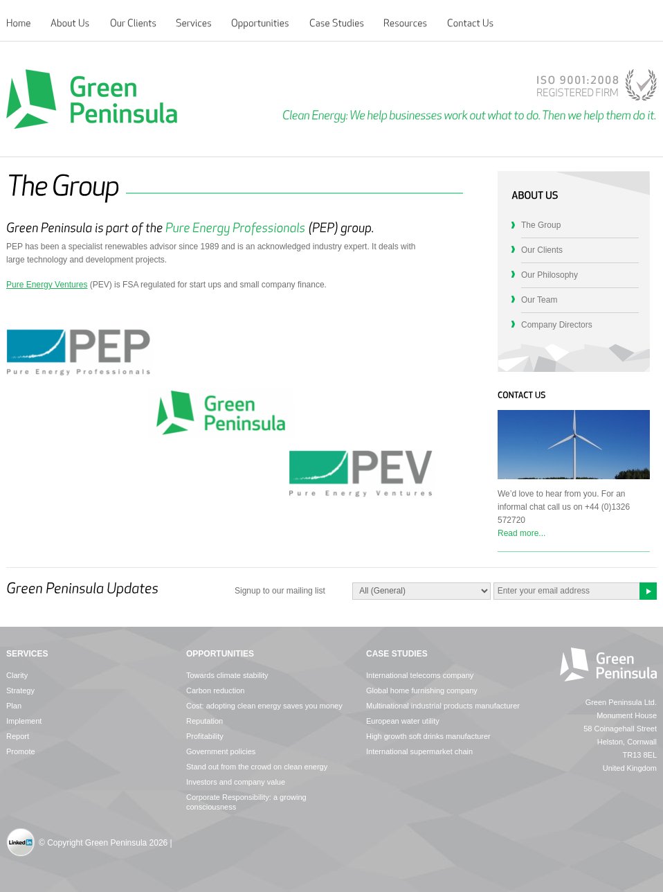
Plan (13, 706)
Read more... (521, 533)
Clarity (17, 675)
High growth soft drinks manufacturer (428, 736)
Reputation (204, 721)
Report (17, 736)
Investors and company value (235, 782)
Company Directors (556, 325)
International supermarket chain (419, 751)
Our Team (539, 300)
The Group (541, 225)
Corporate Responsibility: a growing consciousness (246, 802)
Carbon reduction (215, 690)
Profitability (205, 736)
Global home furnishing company (422, 690)
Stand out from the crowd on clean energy (256, 766)
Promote (20, 751)
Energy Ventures (55, 284)
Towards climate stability (227, 675)
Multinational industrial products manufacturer (443, 706)
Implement (24, 721)
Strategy (20, 690)
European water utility (402, 721)
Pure (15, 284)
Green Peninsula (91, 99)
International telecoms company (419, 675)
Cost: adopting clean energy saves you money (264, 706)
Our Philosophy (549, 275)
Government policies (220, 751)
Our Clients (542, 250)
